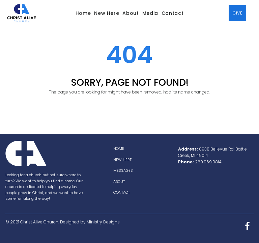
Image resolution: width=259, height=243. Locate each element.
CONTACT (121, 192)
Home (83, 13)
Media (150, 13)
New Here (106, 13)
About (130, 13)
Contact (172, 13)
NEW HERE (122, 159)
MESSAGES (123, 170)
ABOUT (119, 181)
